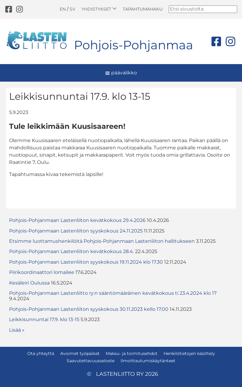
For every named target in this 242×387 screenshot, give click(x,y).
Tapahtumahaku (143, 9)
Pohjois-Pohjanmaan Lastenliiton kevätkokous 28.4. (71, 251)
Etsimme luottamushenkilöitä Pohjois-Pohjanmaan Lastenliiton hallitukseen (102, 241)
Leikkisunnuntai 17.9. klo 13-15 (44, 319)
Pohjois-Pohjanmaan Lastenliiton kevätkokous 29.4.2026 (77, 220)
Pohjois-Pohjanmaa (133, 44)
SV (72, 9)
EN (63, 9)
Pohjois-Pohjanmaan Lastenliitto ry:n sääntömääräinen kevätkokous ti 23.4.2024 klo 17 (113, 293)
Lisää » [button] (17, 330)
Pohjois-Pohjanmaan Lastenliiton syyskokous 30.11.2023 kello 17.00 (88, 309)
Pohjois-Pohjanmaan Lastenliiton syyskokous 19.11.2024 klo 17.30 (86, 262)
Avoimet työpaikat (80, 353)
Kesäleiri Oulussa (29, 283)
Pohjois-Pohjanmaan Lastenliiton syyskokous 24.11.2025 (76, 231)
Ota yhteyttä (40, 353)
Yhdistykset (99, 8)
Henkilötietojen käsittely (189, 353)
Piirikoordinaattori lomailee (41, 272)
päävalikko (121, 73)
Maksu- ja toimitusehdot (131, 353)
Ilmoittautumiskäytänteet (148, 360)
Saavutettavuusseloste (90, 360)
